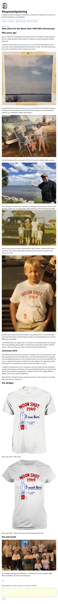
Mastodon (20, 585)
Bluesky (28, 585)
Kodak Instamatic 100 (26, 45)
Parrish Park (28, 108)
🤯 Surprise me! (20, 21)
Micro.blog (13, 585)
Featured (11, 21)
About (4, 21)
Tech (3, 580)
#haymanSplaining (14, 11)
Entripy (4, 361)
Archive (29, 21)
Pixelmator (39, 359)
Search (36, 21)
